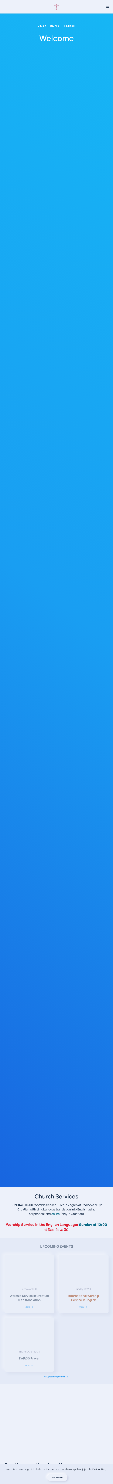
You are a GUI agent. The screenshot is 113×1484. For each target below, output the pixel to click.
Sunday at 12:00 (93, 1224)
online (55, 1214)
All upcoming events (54, 1376)
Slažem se (57, 1477)
